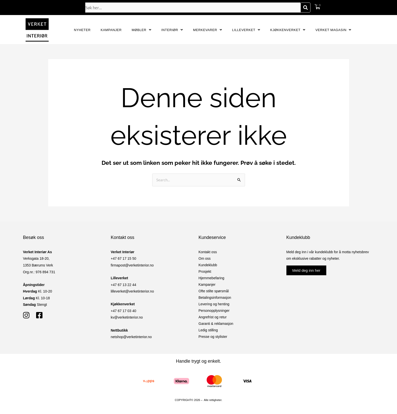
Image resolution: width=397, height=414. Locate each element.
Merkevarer (207, 30)
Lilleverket (246, 30)
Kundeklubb (208, 265)
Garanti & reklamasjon (216, 324)
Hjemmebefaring (211, 278)
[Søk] (305, 8)
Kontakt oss (208, 252)
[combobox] (192, 8)
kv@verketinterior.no (127, 317)
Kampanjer (111, 30)
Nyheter (82, 30)
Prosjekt (205, 271)
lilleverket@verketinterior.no (132, 291)
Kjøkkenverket (287, 30)
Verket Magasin (333, 30)
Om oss (205, 258)
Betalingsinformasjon (215, 298)
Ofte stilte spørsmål (214, 291)
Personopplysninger (214, 311)
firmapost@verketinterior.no (132, 265)
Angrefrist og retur (213, 317)
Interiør (172, 30)
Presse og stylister (213, 337)
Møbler (141, 30)
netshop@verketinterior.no (131, 337)
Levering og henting (214, 304)
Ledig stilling (208, 330)
